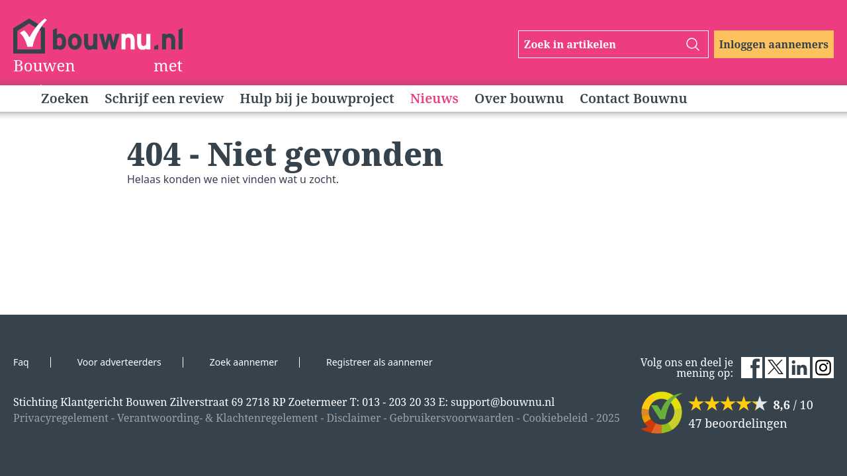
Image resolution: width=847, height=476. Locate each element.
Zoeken (65, 98)
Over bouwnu (519, 98)
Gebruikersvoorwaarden (452, 418)
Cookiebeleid (555, 418)
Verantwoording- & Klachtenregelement (217, 418)
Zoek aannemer (244, 362)
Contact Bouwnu (634, 98)
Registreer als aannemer (379, 362)
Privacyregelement (61, 418)
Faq (21, 362)
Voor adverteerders (119, 362)
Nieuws (434, 98)
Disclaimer (353, 418)
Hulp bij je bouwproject (317, 98)
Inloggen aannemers (773, 44)
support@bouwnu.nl (503, 402)
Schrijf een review (164, 98)
